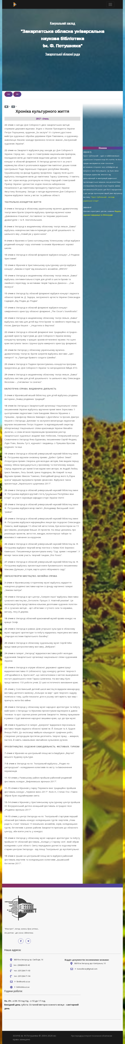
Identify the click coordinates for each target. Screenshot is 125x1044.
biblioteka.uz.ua (22, 987)
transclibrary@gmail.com (87, 969)
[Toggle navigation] (110, 4)
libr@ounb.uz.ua (23, 981)
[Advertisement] (103, 126)
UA (8, 94)
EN (17, 94)
